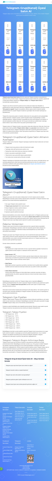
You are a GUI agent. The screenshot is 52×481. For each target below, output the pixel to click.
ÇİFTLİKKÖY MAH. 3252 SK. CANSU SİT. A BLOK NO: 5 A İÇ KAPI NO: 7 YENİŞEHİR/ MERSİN (26, 470)
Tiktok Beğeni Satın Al (19, 413)
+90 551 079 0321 (26, 468)
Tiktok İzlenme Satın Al (19, 415)
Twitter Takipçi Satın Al (44, 413)
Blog (28, 452)
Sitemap (28, 448)
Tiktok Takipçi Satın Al (19, 411)
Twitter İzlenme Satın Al (44, 417)
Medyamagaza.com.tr (29, 475)
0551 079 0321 (26, 467)
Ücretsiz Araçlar (30, 446)
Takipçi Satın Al (30, 444)
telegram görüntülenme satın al (37, 163)
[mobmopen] (51, 1)
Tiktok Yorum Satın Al (19, 416)
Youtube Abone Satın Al (32, 413)
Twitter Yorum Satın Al (44, 420)
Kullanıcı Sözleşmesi (31, 450)
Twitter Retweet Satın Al (44, 418)
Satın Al (8, 51)
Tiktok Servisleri (20, 407)
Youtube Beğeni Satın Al (32, 415)
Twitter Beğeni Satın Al (44, 415)
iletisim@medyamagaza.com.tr (26, 465)
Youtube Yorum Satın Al (32, 420)
